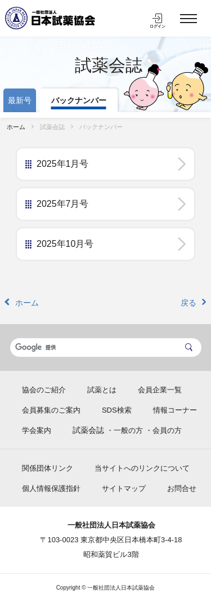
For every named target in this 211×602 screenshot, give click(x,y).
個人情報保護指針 (51, 488)
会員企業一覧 (160, 390)
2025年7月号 (63, 204)
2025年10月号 (65, 244)
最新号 (20, 100)
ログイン (157, 26)
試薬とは (101, 390)
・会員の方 (163, 430)
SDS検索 (117, 410)
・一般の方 (124, 430)
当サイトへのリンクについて (142, 468)
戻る (188, 302)
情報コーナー (175, 410)
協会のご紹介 (44, 390)
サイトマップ (124, 488)
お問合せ (181, 488)
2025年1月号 (63, 164)
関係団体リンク (47, 468)
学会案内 (36, 430)
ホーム (16, 126)
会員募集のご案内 (51, 410)
